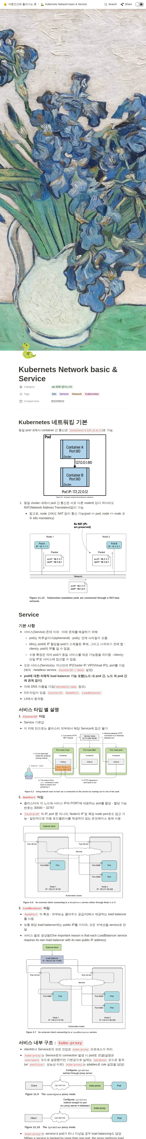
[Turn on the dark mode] (139, 5)
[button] (20, 4)
